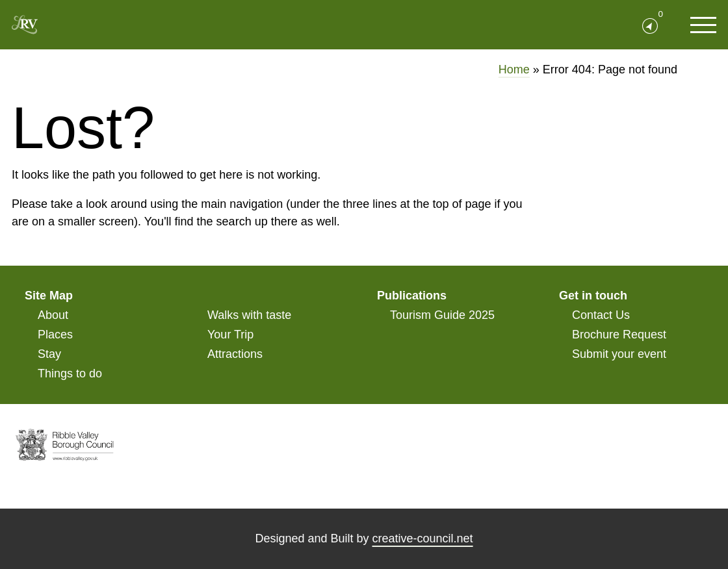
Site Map (49, 295)
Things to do (70, 373)
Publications (412, 295)
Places (55, 334)
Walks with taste (249, 315)
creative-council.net (422, 538)
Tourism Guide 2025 (442, 315)
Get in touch (593, 295)
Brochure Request (619, 334)
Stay (49, 354)
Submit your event (619, 354)
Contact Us (601, 315)
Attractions (235, 354)
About (53, 315)
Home (514, 69)
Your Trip (230, 334)
